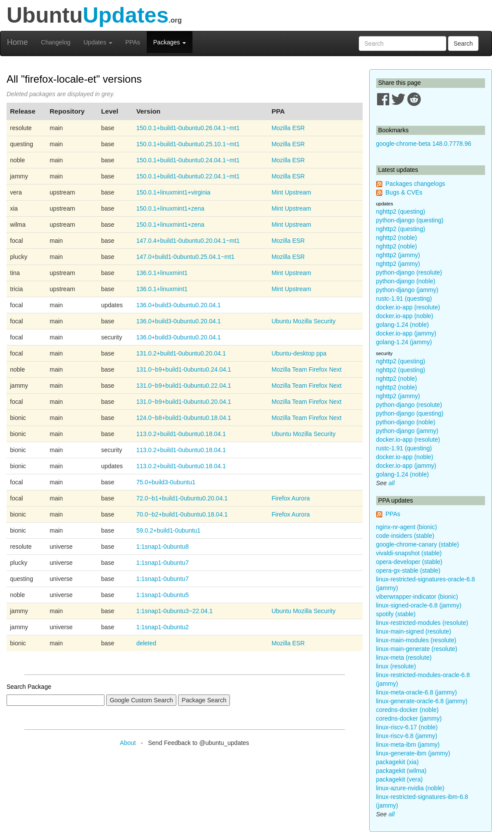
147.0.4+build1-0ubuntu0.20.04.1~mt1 (187, 240)
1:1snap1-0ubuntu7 (162, 562)
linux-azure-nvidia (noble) (410, 788)
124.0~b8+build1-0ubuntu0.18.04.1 (183, 417)
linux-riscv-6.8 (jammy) (407, 735)
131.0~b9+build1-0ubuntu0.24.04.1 (183, 369)
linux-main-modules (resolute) (416, 640)
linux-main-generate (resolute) (417, 648)
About (128, 742)
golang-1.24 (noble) (402, 324)
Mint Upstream (291, 192)
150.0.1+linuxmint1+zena (170, 208)
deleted (146, 643)
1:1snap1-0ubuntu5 (162, 594)
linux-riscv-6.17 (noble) (407, 727)
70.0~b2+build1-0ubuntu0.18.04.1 (182, 514)
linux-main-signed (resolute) (414, 631)
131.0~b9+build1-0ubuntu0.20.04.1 (183, 401)
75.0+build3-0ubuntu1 (165, 482)
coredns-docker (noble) (407, 709)
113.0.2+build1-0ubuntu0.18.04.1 (181, 433)
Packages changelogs (415, 183)
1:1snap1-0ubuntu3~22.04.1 (174, 610)
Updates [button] (98, 42)
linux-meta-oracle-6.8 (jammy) (416, 692)
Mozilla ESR (288, 127)
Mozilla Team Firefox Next (307, 369)
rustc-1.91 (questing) (404, 298)
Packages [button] (169, 42)
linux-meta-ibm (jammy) (408, 744)
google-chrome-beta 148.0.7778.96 (424, 143)
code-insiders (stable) (405, 535)
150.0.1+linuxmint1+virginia (173, 192)
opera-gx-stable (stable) (408, 570)
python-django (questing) (410, 220)
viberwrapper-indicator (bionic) (417, 596)
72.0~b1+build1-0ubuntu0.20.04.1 (182, 498)
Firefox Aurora (291, 498)
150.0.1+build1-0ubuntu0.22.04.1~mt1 (187, 176)
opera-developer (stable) (409, 561)
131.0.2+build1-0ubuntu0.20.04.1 (181, 353)
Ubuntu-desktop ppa (299, 353)
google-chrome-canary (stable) (417, 544)
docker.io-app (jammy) (406, 333)
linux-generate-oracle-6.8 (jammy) (422, 701)
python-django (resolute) (409, 272)
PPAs (132, 42)
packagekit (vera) (399, 779)
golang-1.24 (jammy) (404, 342)
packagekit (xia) (397, 761)
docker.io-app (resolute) (408, 307)
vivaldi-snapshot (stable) (409, 553)
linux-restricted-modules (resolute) (422, 622)
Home (17, 42)
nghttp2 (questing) (400, 211)
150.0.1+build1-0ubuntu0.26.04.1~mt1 (187, 127)
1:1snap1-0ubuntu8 (162, 546)
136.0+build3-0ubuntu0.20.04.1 (178, 305)
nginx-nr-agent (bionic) (406, 526)
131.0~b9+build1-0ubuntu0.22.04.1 (183, 385)
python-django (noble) (405, 281)
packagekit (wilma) (401, 770)
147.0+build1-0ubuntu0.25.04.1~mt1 (185, 256)
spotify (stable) (396, 614)
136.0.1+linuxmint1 (162, 272)
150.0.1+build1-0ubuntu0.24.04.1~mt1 (187, 160)
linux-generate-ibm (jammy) (413, 753)
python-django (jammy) (407, 289)
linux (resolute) (396, 666)
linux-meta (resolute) (404, 657)
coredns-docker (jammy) (409, 718)
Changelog (56, 42)
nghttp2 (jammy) (398, 255)
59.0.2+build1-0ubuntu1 (168, 530)
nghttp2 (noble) (396, 237)
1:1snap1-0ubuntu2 (162, 627)
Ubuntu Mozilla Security (304, 321)
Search (463, 43)
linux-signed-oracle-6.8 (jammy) (419, 605)
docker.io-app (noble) (405, 315)
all (391, 483)
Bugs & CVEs (403, 192)
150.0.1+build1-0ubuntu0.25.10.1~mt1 (187, 144)
